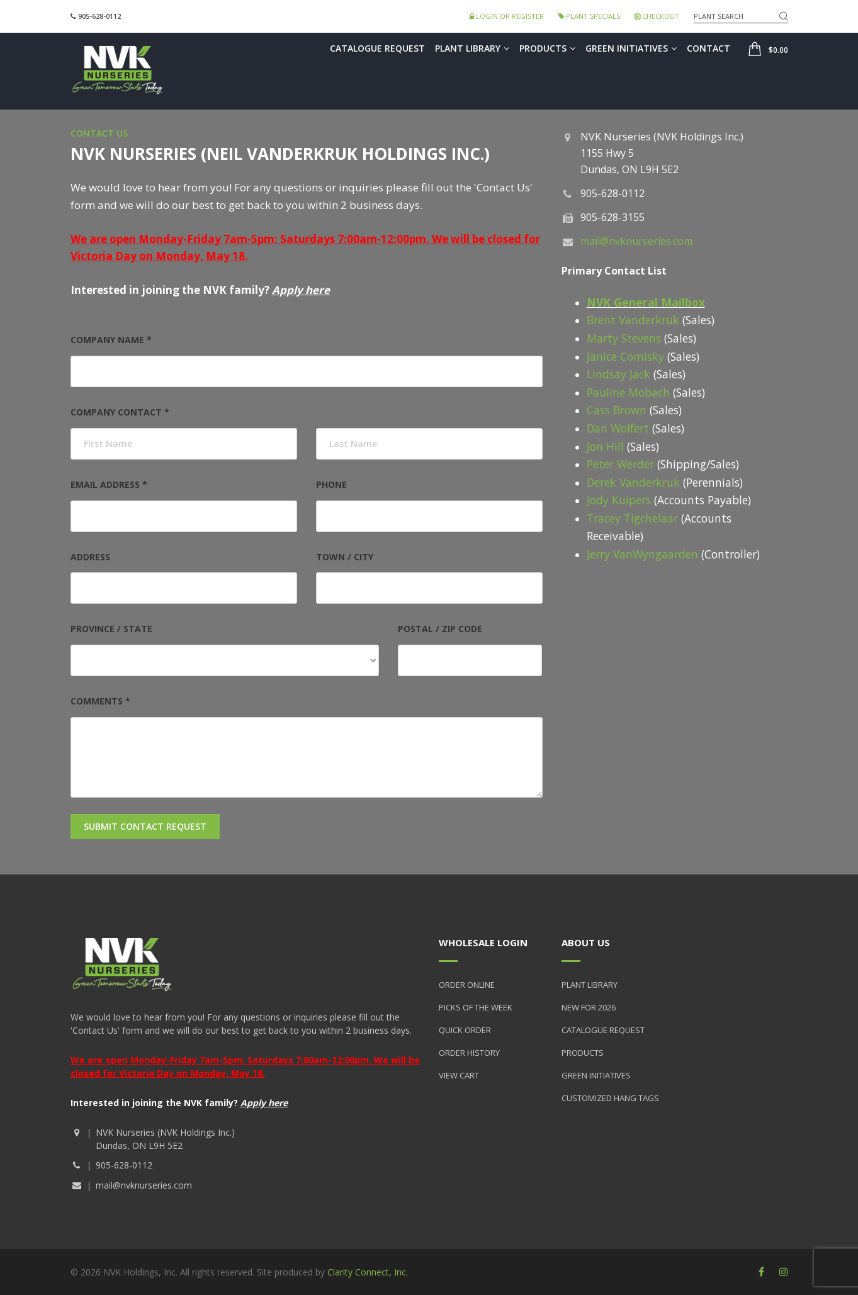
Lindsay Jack (618, 374)
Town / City (344, 557)
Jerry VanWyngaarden (642, 554)
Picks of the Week (475, 1007)
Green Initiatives (631, 48)
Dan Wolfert (618, 428)
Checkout (657, 16)
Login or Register (507, 16)
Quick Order (465, 1030)
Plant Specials (589, 16)
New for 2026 (589, 1007)
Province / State (111, 629)
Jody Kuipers (619, 499)
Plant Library (472, 48)
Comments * (100, 701)
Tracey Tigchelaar (634, 518)
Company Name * (111, 340)
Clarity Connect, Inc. (367, 1272)
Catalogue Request (377, 48)
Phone (331, 484)
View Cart (459, 1075)
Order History (469, 1052)
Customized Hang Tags (610, 1098)
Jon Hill (605, 446)
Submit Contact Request (145, 826)
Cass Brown (616, 409)
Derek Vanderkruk (633, 482)
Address (90, 557)
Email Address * (109, 484)
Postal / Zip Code (440, 629)
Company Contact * (120, 412)
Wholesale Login (483, 942)
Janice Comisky (625, 356)
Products (547, 48)
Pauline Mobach (628, 392)
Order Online (467, 984)
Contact (708, 48)
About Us (586, 942)
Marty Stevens (624, 338)
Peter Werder (622, 464)
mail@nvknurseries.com (636, 241)
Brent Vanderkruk (633, 319)
